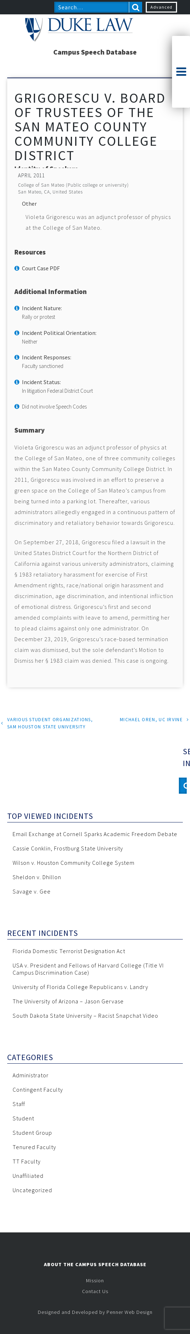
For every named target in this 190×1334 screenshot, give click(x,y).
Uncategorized (32, 1190)
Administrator (31, 1075)
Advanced (161, 7)
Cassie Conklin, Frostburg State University (68, 848)
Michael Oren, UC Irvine (151, 720)
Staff (19, 1103)
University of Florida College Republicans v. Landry (80, 986)
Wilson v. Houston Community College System (74, 862)
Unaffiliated (28, 1175)
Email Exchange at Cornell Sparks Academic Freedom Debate (95, 834)
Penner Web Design (130, 1312)
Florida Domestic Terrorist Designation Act (69, 951)
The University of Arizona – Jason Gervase (68, 1001)
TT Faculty (27, 1161)
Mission (95, 1280)
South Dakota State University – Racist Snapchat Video (85, 1015)
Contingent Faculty (38, 1089)
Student (23, 1118)
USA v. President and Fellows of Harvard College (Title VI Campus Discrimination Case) (88, 969)
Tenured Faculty (34, 1147)
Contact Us (95, 1291)
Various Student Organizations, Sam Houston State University (50, 723)
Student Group (32, 1132)
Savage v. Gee (32, 891)
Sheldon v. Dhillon (37, 877)
